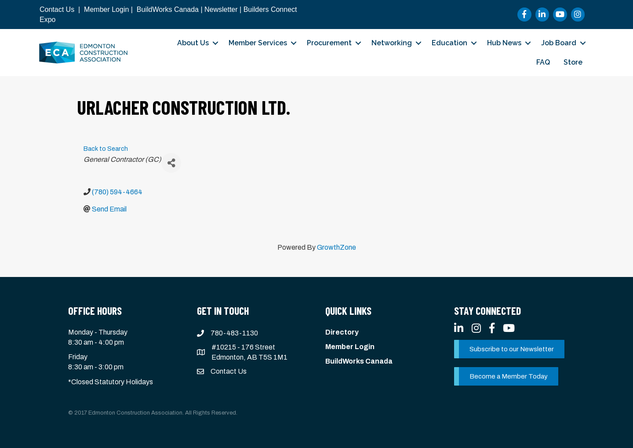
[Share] (171, 163)
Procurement (329, 43)
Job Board (558, 43)
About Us (193, 43)
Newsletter (221, 9)
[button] (509, 349)
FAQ (543, 62)
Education (449, 43)
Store (573, 62)
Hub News (504, 43)
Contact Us (57, 9)
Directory (342, 332)
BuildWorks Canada (168, 9)
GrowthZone (336, 247)
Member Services (258, 43)
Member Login (106, 9)
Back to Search (106, 148)
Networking (391, 43)
